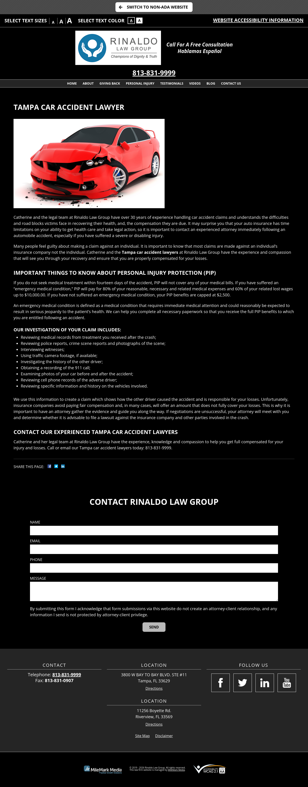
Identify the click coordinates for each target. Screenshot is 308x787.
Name (35, 522)
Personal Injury (140, 83)
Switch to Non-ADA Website (157, 7)
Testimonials (171, 83)
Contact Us (231, 83)
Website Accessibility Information (258, 20)
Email (35, 541)
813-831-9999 (154, 72)
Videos (195, 83)
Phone (36, 559)
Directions (154, 688)
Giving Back (109, 83)
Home (72, 83)
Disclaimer (164, 735)
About (88, 83)
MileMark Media (176, 769)
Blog (211, 83)
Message (38, 578)
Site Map (142, 735)
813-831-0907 (59, 680)
